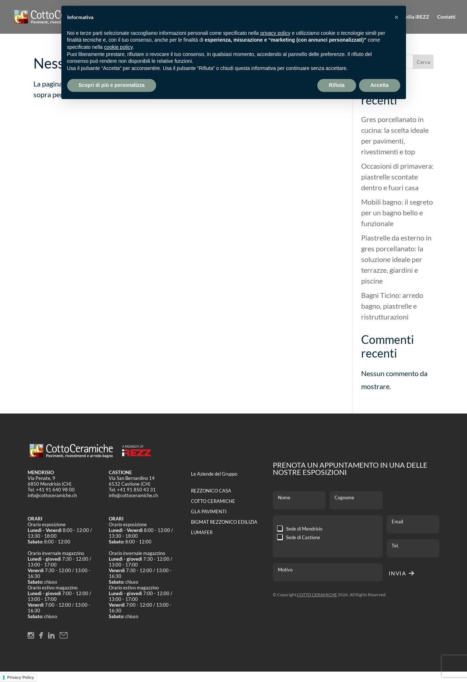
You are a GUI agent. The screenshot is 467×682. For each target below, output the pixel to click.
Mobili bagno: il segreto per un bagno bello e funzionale (397, 212)
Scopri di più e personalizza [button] (112, 85)
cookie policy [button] (118, 47)
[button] (396, 17)
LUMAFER (202, 532)
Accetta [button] (379, 85)
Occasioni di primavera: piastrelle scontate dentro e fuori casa (397, 177)
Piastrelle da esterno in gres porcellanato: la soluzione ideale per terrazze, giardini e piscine (396, 259)
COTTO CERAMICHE (213, 501)
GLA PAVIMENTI (209, 511)
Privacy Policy (20, 677)
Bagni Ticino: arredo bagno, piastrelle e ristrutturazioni (392, 306)
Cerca (423, 62)
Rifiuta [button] (337, 85)
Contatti (446, 17)
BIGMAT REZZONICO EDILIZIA (224, 522)
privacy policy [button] (275, 33)
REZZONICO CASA (211, 491)
